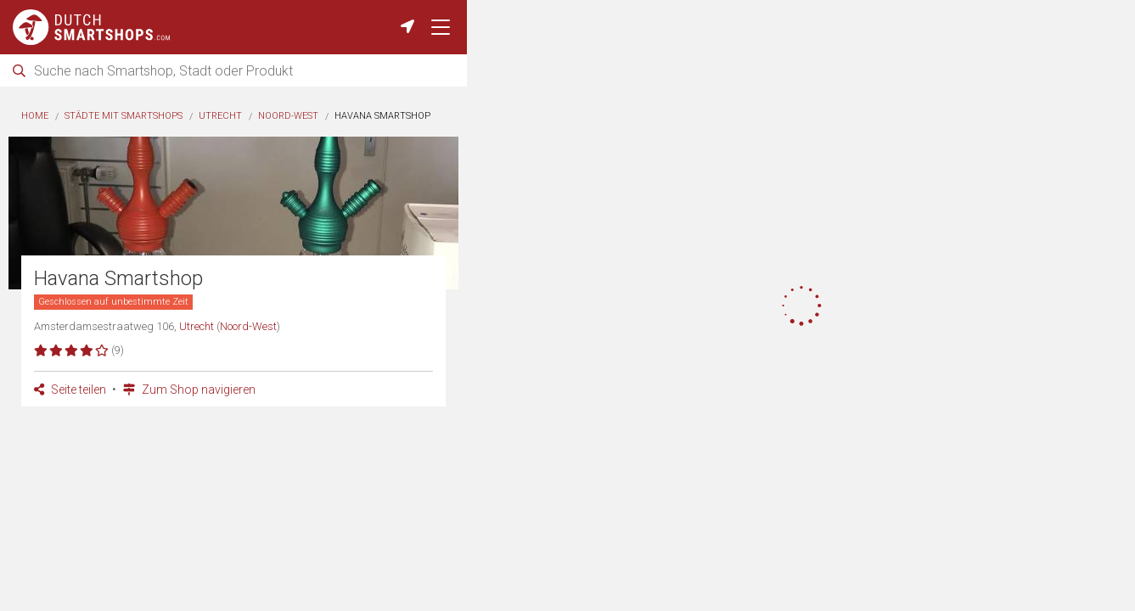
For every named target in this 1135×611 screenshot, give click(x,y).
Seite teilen (70, 389)
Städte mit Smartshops (124, 115)
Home (34, 115)
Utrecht (220, 115)
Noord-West (288, 115)
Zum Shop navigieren (189, 389)
